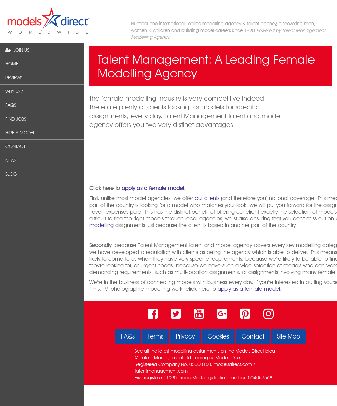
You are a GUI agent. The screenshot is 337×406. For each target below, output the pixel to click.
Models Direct (249, 351)
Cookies (218, 336)
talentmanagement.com (161, 371)
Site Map (288, 336)
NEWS (11, 160)
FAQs (128, 336)
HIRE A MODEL (20, 132)
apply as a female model (153, 188)
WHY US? (14, 91)
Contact (253, 336)
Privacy (185, 336)
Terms (155, 336)
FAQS (10, 105)
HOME (11, 63)
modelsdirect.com (233, 364)
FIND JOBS (15, 119)
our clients (207, 198)
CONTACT (15, 146)
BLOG (11, 174)
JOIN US (17, 50)
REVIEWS (13, 77)
